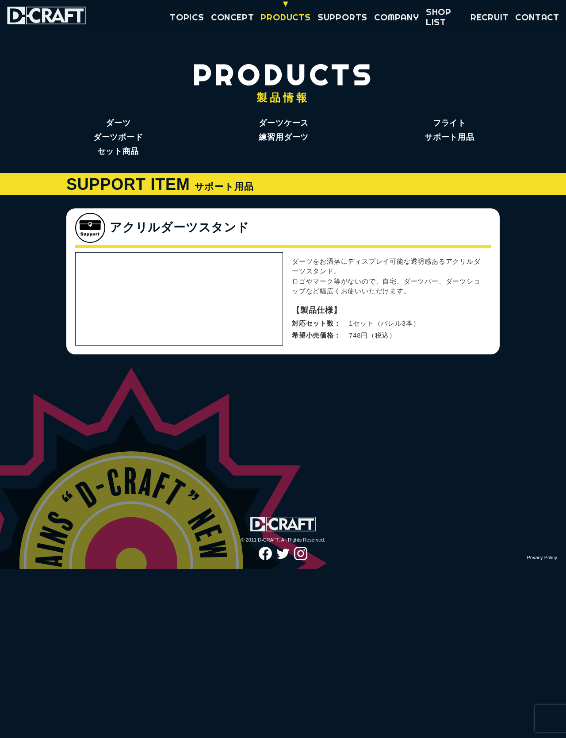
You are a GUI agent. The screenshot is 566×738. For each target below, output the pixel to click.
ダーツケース (284, 123)
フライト (449, 123)
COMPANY (396, 17)
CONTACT (537, 17)
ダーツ (118, 123)
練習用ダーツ (284, 137)
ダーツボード (118, 137)
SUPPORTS (342, 17)
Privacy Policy (542, 726)
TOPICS (187, 17)
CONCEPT (232, 17)
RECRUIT (489, 17)
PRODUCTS (285, 17)
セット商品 (118, 151)
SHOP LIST (438, 17)
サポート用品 (449, 137)
